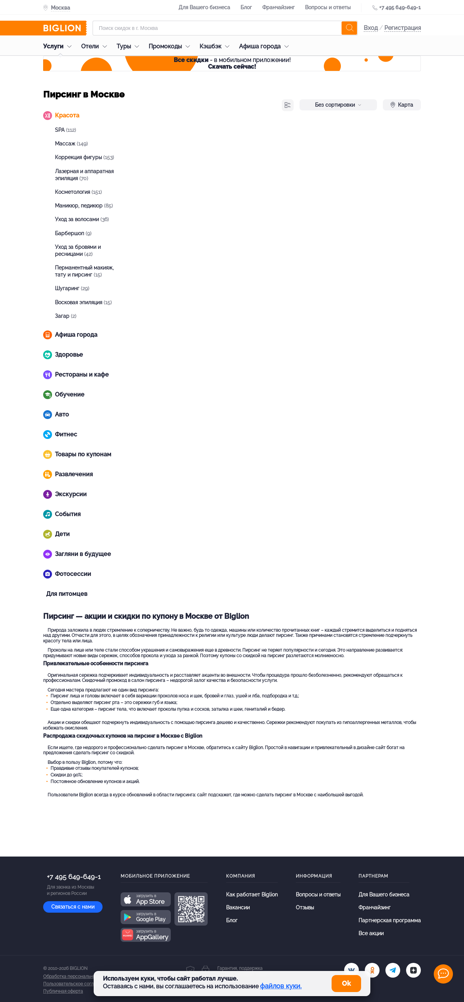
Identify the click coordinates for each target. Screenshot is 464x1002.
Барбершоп (73, 233)
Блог (246, 7)
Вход (371, 27)
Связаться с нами (72, 907)
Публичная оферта (63, 991)
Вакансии (238, 907)
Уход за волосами (82, 219)
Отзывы (305, 907)
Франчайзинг (278, 7)
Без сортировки (338, 105)
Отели (96, 46)
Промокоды (171, 46)
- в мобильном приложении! (232, 63)
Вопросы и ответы (328, 7)
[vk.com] (351, 970)
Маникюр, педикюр (84, 206)
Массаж (71, 144)
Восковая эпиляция (83, 302)
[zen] (413, 970)
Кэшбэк (216, 46)
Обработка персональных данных (79, 976)
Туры (130, 46)
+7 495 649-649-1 (400, 7)
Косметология (78, 192)
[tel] (392, 970)
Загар (65, 316)
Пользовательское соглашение (76, 983)
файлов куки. (281, 986)
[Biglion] (65, 28)
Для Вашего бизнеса (204, 7)
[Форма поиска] (225, 28)
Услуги (59, 46)
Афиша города (265, 46)
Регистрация (402, 27)
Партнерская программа (390, 920)
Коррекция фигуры (84, 157)
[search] (349, 28)
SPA (65, 130)
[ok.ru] (372, 970)
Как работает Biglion (252, 895)
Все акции (371, 933)
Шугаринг (72, 288)
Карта (402, 105)
